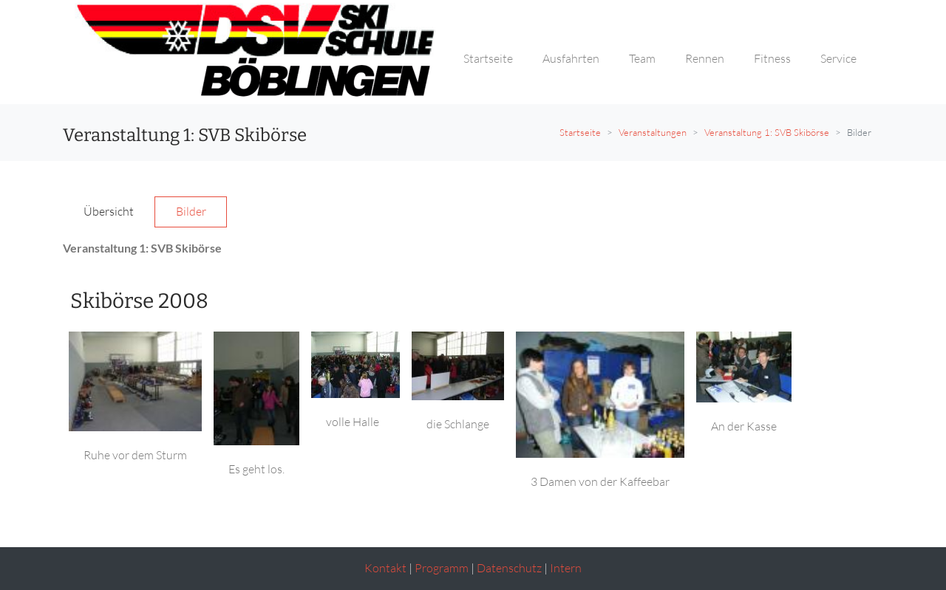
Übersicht (109, 211)
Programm (442, 567)
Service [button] (838, 58)
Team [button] (642, 58)
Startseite (580, 132)
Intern (566, 567)
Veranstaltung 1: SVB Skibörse (766, 132)
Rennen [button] (704, 58)
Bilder (191, 211)
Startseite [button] (488, 58)
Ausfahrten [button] (570, 58)
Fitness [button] (772, 58)
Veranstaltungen (653, 132)
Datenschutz (509, 567)
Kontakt (385, 567)
